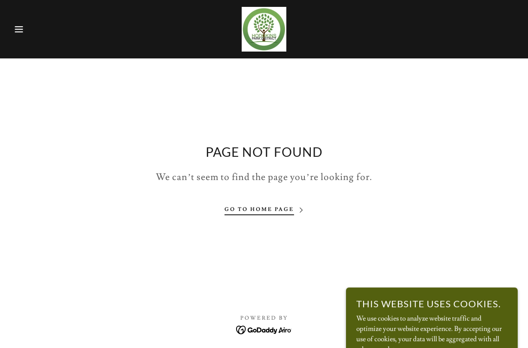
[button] (26, 29)
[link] (264, 27)
